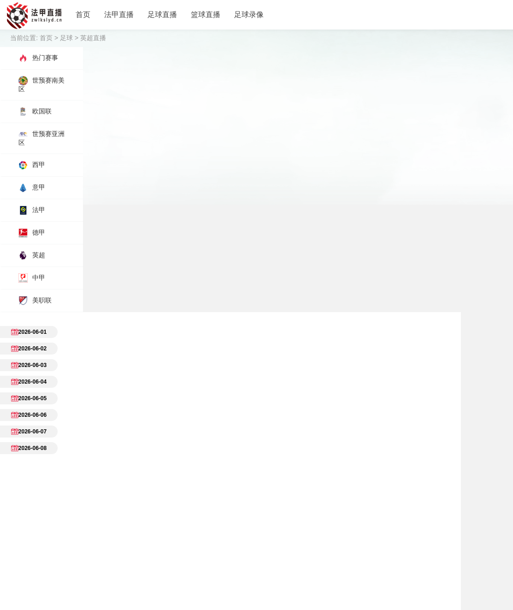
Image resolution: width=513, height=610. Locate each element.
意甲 (31, 187)
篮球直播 (205, 14)
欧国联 (35, 111)
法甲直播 (119, 14)
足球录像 (249, 14)
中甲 (31, 278)
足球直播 (162, 14)
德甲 (31, 232)
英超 (31, 255)
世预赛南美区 (41, 84)
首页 (83, 14)
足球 (66, 37)
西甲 (31, 165)
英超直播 (93, 37)
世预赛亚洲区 (41, 138)
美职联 (35, 300)
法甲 (31, 210)
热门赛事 (38, 58)
